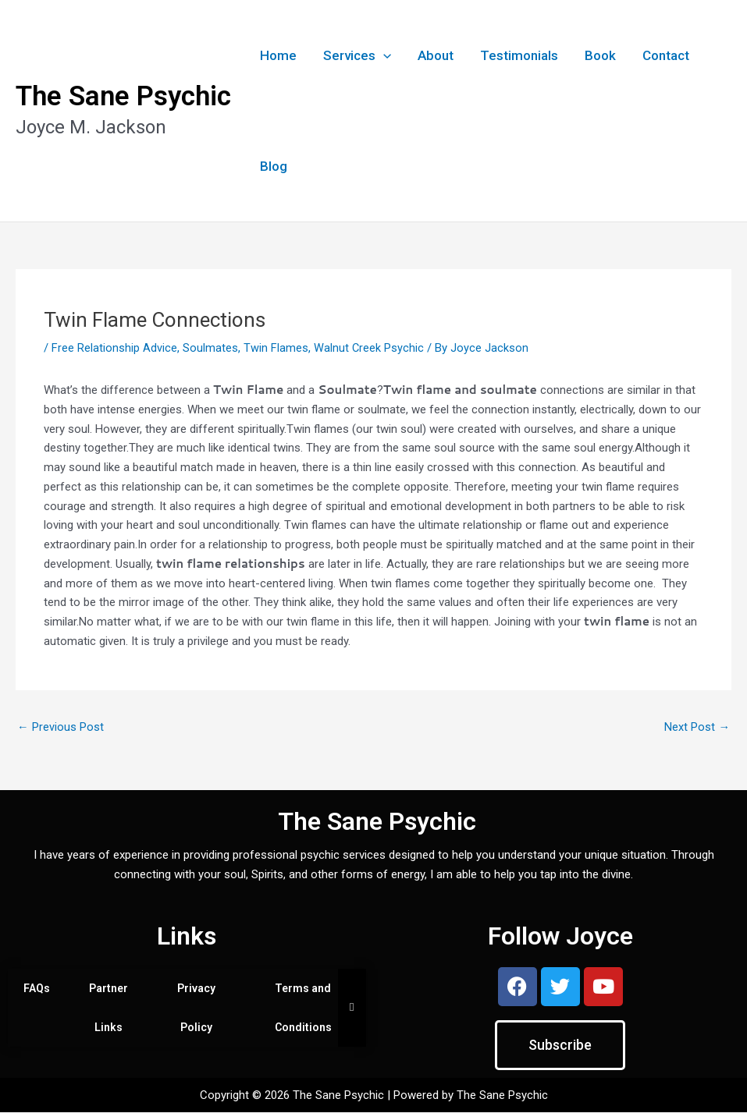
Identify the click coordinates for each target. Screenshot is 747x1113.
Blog (273, 166)
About (436, 55)
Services (357, 55)
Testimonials (519, 55)
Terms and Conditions (303, 1008)
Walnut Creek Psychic (369, 348)
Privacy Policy (196, 1008)
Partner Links (108, 1008)
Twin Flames (276, 348)
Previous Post (60, 727)
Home (278, 55)
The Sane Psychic (123, 96)
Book (600, 55)
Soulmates (210, 348)
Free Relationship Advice (114, 348)
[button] (383, 55)
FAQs (36, 989)
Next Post (697, 727)
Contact (665, 55)
